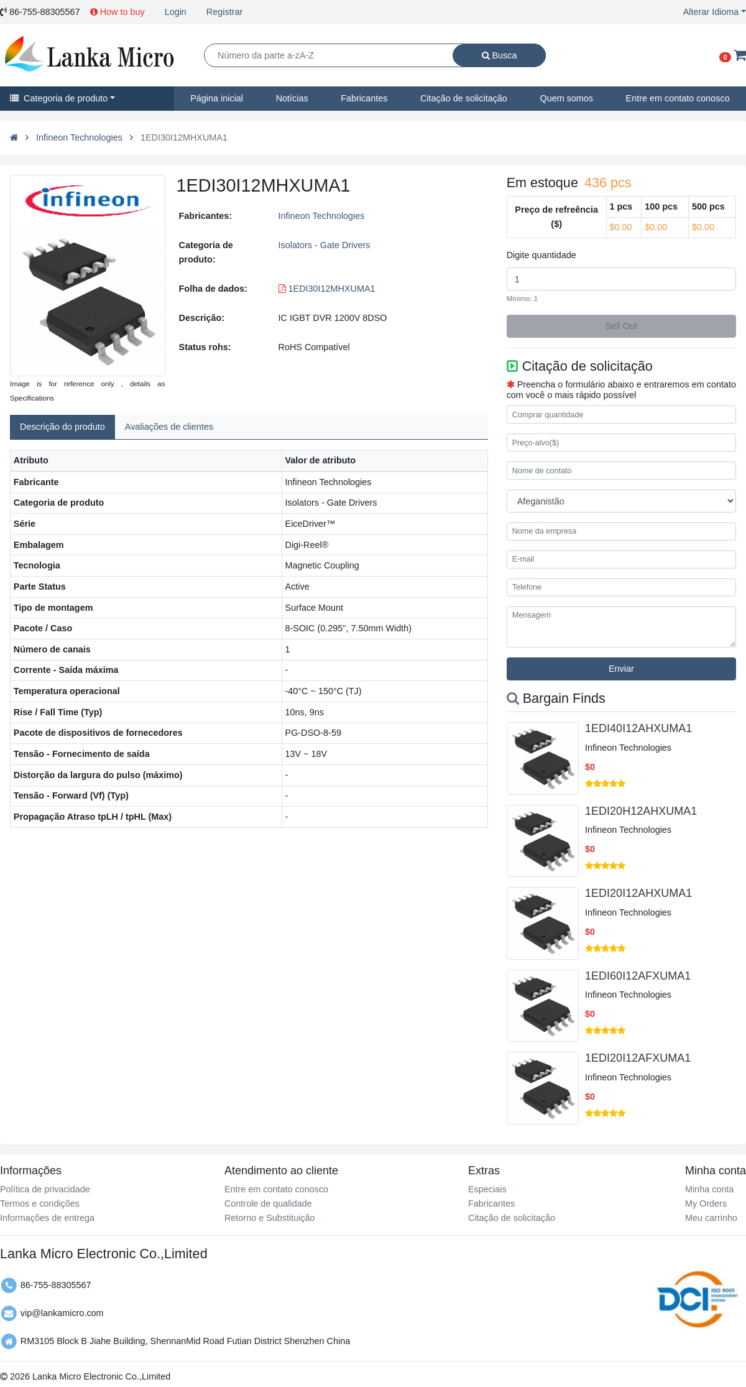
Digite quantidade (541, 255)
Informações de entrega (47, 1218)
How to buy (117, 12)
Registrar (224, 12)
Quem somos (566, 98)
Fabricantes (364, 98)
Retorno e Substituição (269, 1218)
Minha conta (709, 1189)
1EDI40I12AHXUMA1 (638, 728)
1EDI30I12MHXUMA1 (327, 289)
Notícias (292, 98)
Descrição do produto (62, 427)
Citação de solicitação (463, 98)
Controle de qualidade (268, 1203)
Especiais (487, 1189)
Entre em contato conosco (276, 1189)
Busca (499, 55)
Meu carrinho (711, 1218)
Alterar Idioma (711, 12)
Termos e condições (40, 1203)
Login (175, 12)
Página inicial (216, 98)
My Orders (706, 1203)
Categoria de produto (59, 98)
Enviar (621, 669)
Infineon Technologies (79, 137)
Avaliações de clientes (169, 427)
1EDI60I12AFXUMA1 (638, 976)
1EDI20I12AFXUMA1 (638, 1058)
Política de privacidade (45, 1189)
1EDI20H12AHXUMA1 (641, 811)
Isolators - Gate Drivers (325, 245)
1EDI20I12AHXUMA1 (638, 893)
